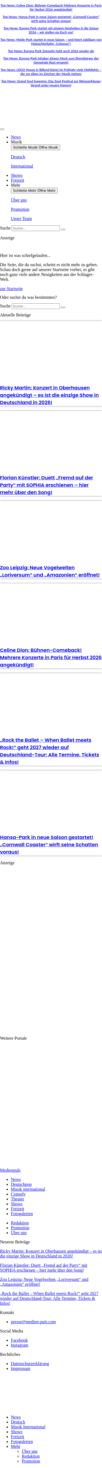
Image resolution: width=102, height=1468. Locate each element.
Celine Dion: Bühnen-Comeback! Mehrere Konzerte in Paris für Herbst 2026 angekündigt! (51, 657)
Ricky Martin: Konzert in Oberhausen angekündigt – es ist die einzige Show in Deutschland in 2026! (49, 395)
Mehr (15, 1446)
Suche (5, 228)
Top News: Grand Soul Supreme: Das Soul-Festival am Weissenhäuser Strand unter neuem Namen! (51, 83)
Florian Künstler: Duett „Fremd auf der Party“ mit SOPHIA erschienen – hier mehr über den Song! (46, 485)
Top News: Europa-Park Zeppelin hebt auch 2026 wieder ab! (51, 51)
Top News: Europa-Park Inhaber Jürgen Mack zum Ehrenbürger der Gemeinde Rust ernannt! (51, 60)
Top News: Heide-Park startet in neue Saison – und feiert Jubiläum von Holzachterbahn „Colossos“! (50, 41)
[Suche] (63, 229)
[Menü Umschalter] (2, 129)
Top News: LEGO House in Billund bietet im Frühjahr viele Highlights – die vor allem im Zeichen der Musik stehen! (51, 72)
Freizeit (17, 1436)
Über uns (30, 1451)
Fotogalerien (22, 1441)
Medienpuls (10, 1170)
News (16, 1417)
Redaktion (31, 1456)
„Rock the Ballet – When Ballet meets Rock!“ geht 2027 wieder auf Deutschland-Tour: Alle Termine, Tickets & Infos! (49, 1298)
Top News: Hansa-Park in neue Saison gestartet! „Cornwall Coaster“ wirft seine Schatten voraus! (51, 19)
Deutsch (18, 1422)
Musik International (28, 1427)
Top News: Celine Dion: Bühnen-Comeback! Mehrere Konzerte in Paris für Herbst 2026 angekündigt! (51, 7)
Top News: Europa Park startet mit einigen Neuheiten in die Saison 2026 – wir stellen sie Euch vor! (51, 30)
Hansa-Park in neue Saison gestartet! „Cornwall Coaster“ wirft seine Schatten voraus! (49, 844)
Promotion (31, 1461)
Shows (17, 1431)
